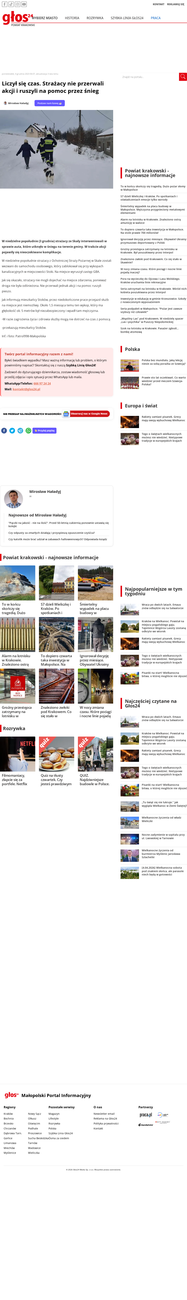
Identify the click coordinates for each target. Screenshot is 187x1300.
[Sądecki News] (162, 1115)
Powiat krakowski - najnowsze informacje (51, 557)
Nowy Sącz (34, 1113)
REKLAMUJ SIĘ (175, 4)
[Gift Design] (162, 1125)
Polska (132, 349)
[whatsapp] (28, 431)
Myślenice (10, 1152)
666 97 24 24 (42, 383)
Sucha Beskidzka (38, 1138)
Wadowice (34, 1148)
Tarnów (32, 1143)
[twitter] (12, 431)
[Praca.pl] (145, 1115)
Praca (156, 18)
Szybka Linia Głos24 (127, 18)
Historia (72, 18)
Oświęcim (34, 1123)
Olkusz (32, 1118)
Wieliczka (34, 1152)
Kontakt (98, 1128)
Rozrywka (95, 18)
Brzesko (8, 1123)
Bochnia (9, 1118)
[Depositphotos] (145, 1125)
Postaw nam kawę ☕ (49, 103)
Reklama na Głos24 (105, 1118)
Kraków (8, 1113)
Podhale (33, 1128)
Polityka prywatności (106, 1123)
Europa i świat (141, 405)
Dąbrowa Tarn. (13, 1133)
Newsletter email (104, 1113)
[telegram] (20, 431)
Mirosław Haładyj (18, 103)
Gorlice (8, 1138)
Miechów (9, 1148)
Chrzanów (10, 1128)
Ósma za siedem (59, 1138)
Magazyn (54, 1113)
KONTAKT (158, 4)
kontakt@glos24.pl (26, 389)
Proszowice (35, 1133)
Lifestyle (54, 1118)
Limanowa (10, 1143)
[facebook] (4, 431)
